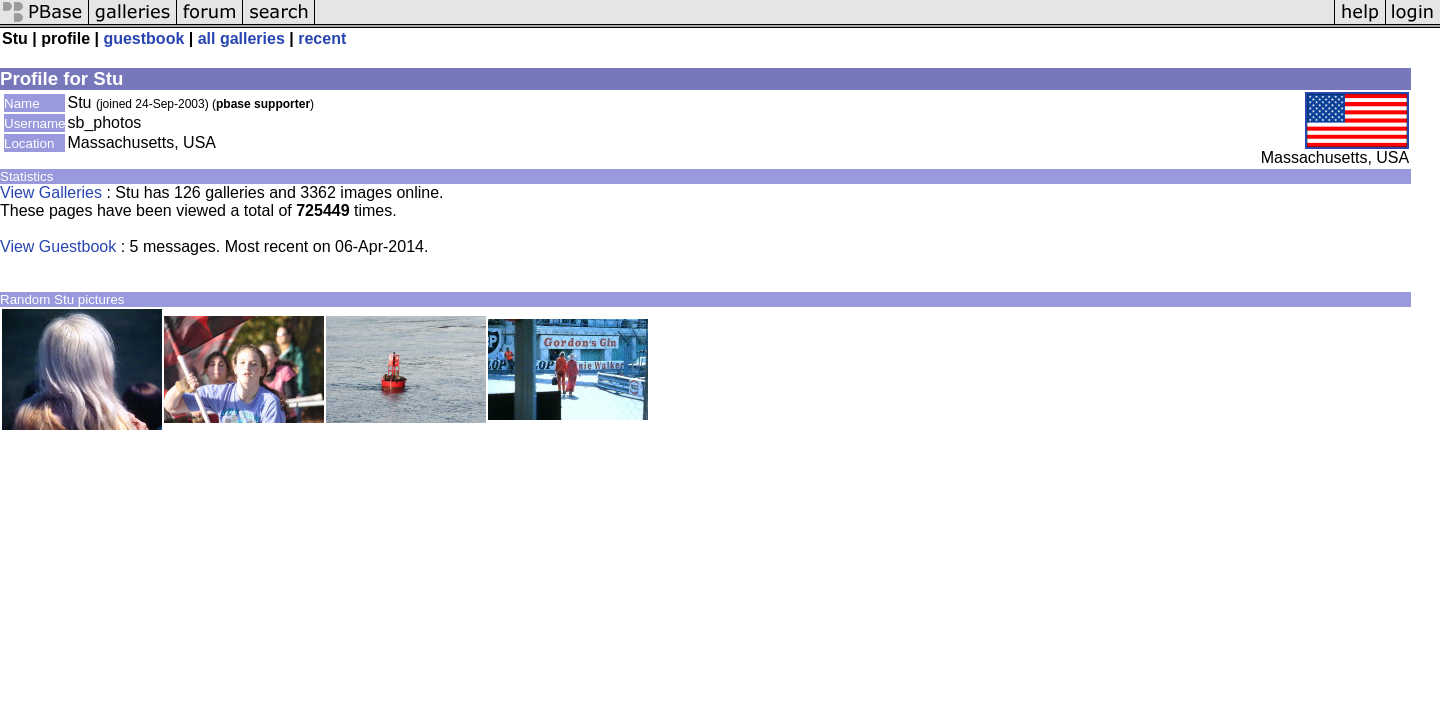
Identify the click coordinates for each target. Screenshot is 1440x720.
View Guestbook (58, 246)
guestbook (143, 38)
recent (322, 38)
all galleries (241, 38)
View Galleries (51, 192)
